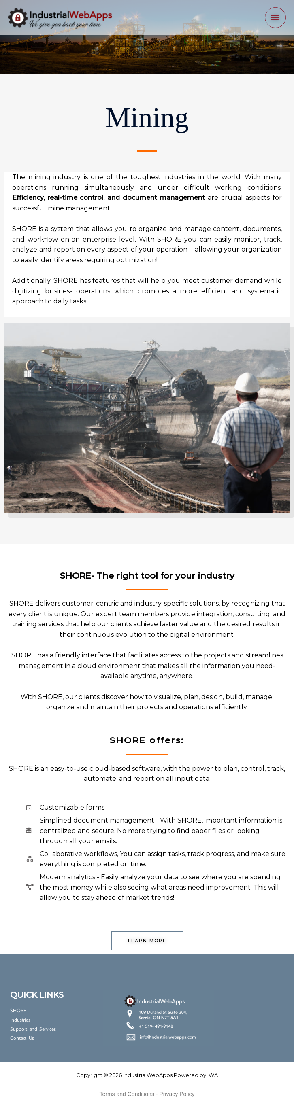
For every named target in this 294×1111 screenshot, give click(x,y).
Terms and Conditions (127, 1094)
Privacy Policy (176, 1094)
